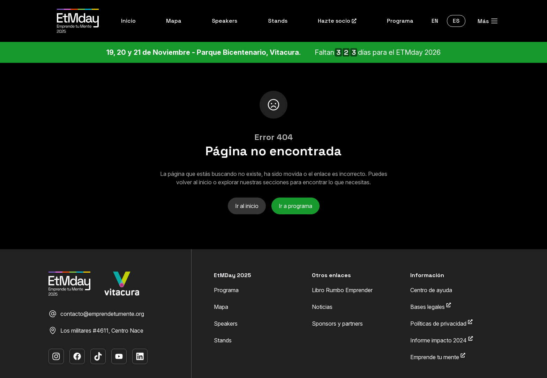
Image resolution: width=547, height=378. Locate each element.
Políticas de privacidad (441, 323)
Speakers (226, 323)
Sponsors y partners (337, 323)
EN (435, 20)
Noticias (322, 306)
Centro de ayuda (431, 290)
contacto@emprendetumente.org (96, 314)
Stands (223, 340)
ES (456, 20)
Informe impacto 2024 (441, 340)
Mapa (221, 306)
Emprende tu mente (437, 357)
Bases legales (430, 306)
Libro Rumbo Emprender (342, 290)
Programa (226, 290)
